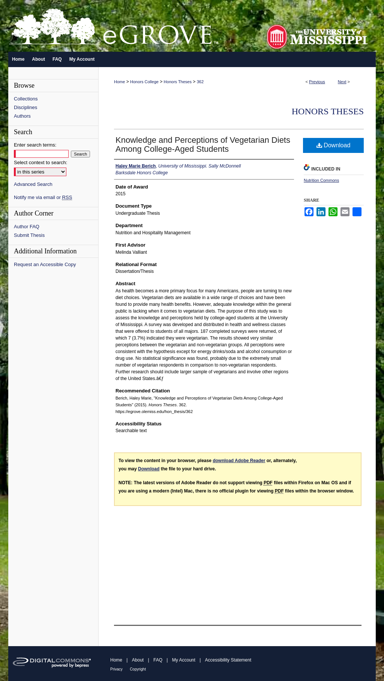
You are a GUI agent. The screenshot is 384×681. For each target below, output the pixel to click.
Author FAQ (26, 226)
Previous (317, 81)
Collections (26, 99)
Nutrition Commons (321, 180)
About (138, 660)
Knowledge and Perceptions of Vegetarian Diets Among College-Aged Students (203, 144)
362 (200, 81)
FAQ (157, 660)
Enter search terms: (35, 145)
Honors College (144, 81)
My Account (183, 660)
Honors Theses (178, 81)
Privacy (116, 669)
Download (333, 145)
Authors (22, 116)
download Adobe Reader (239, 460)
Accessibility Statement (228, 660)
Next (342, 81)
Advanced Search (33, 184)
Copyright (138, 669)
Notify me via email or (43, 197)
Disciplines (25, 107)
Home (119, 81)
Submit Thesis (29, 235)
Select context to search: (40, 162)
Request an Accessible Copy (45, 264)
